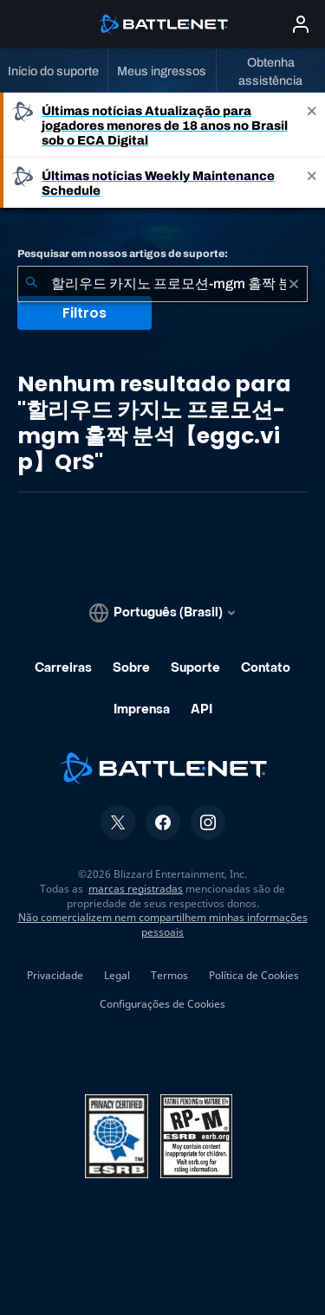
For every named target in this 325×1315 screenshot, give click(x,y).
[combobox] (162, 284)
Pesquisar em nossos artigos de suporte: (122, 254)
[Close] (312, 125)
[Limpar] (294, 284)
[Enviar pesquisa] (31, 284)
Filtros (84, 313)
